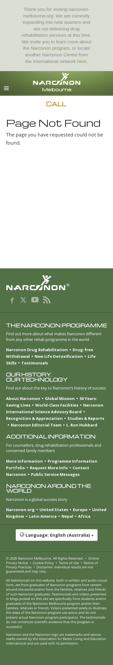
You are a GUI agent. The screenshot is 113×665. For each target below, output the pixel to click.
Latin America (43, 516)
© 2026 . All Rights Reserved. (44, 558)
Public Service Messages (55, 474)
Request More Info (49, 467)
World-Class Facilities (56, 405)
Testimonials (34, 363)
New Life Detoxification (59, 356)
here (81, 61)
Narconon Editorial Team (36, 425)
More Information (24, 461)
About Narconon (23, 398)
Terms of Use (69, 562)
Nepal (67, 516)
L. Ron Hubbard (81, 425)
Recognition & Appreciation (34, 418)
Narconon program (50, 48)
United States (53, 509)
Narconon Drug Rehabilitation (37, 349)
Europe (80, 509)
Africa (84, 516)
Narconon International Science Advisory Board (54, 408)
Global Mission (60, 398)
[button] (56, 538)
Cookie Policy (43, 562)
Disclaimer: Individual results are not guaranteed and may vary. (49, 569)
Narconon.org (20, 509)
